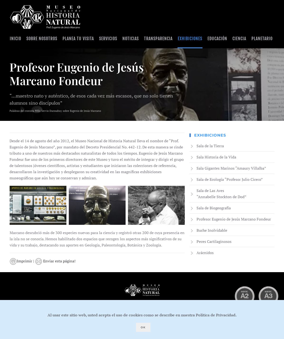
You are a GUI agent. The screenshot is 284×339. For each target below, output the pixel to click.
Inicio (15, 38)
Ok (143, 327)
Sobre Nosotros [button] (41, 38)
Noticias (130, 38)
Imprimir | (23, 261)
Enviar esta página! (56, 261)
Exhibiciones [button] (190, 38)
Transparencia (158, 38)
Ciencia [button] (239, 38)
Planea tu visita (78, 38)
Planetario (262, 38)
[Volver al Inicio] (45, 17)
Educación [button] (217, 38)
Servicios (108, 38)
